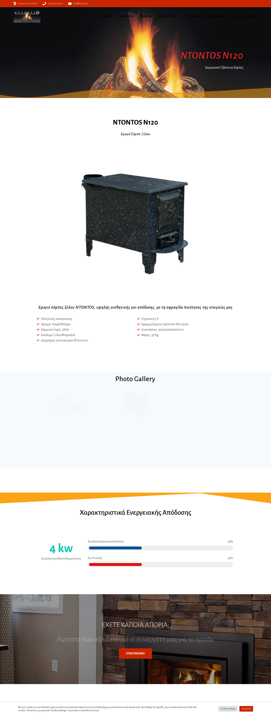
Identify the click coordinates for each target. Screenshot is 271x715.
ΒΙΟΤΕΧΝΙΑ (250, 16)
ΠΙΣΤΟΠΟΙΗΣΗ (194, 16)
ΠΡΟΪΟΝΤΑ (125, 16)
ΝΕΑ (235, 16)
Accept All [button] (246, 709)
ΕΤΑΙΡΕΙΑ (146, 16)
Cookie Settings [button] (228, 709)
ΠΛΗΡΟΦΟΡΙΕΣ (167, 16)
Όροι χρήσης (90, 673)
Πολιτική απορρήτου (94, 678)
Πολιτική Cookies (92, 682)
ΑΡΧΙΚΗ (107, 16)
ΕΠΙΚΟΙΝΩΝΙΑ (218, 16)
